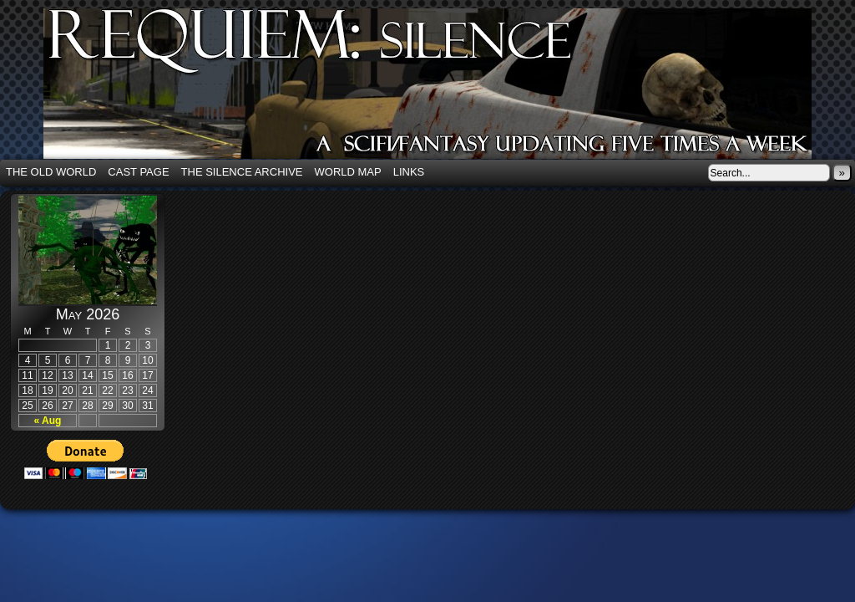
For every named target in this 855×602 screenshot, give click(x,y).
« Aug (48, 420)
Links (409, 172)
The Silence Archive (242, 172)
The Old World (51, 172)
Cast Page (138, 172)
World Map (348, 172)
